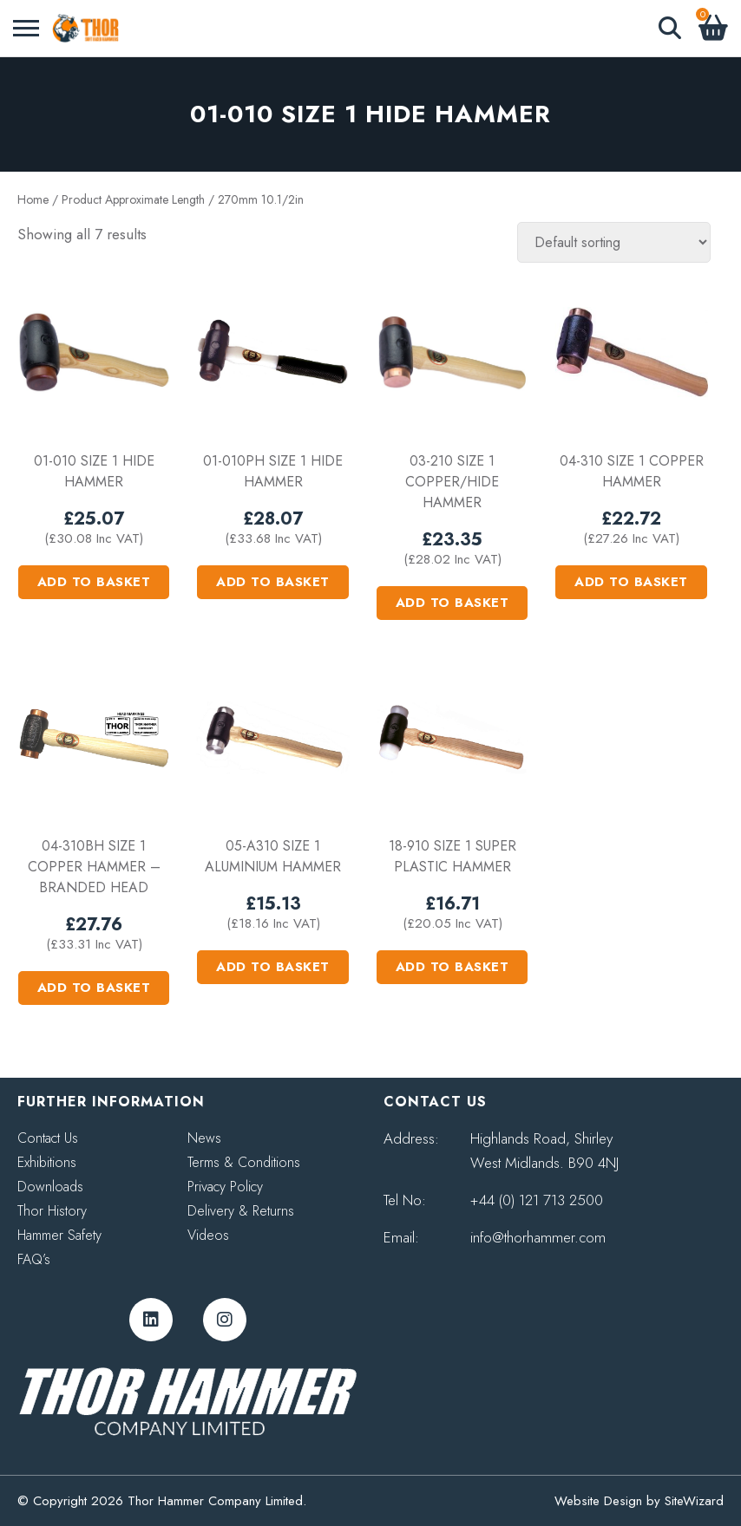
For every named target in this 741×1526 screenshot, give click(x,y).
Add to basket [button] (94, 581)
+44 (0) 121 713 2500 (536, 1200)
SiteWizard (694, 1500)
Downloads (50, 1187)
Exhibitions (46, 1162)
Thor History (52, 1211)
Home (33, 199)
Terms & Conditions (243, 1162)
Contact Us (47, 1138)
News (204, 1138)
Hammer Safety (59, 1235)
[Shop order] (614, 242)
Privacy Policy (225, 1187)
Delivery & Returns (240, 1211)
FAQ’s (33, 1259)
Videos (208, 1235)
